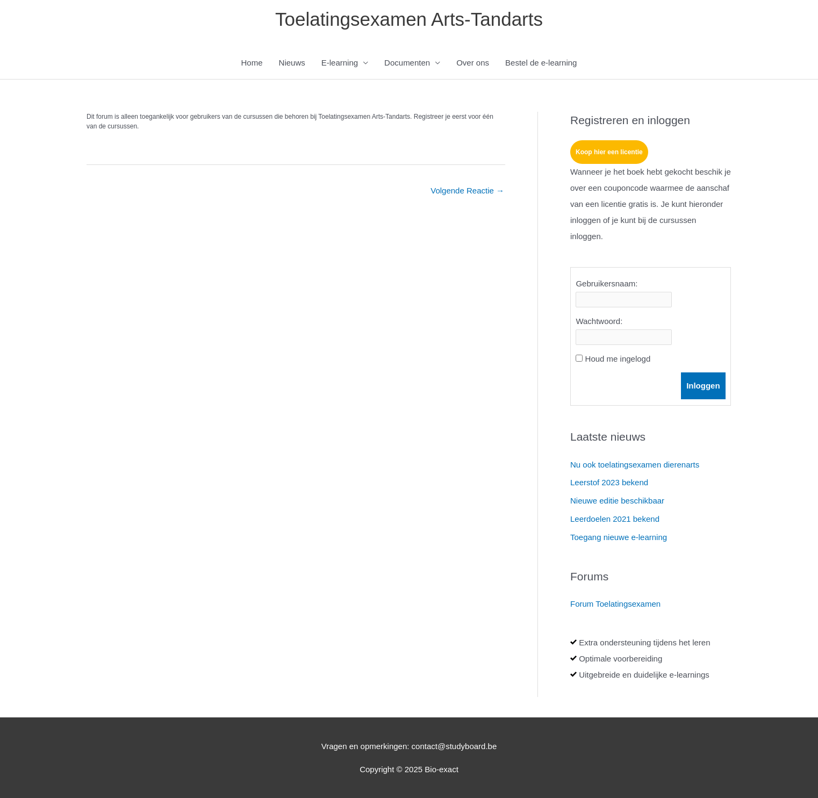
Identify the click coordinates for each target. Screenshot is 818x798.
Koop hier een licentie (609, 152)
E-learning (339, 62)
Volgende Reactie (467, 190)
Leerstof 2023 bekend (609, 482)
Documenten (407, 62)
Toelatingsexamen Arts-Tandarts (409, 19)
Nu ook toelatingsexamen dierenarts (634, 464)
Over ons (472, 62)
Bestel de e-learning (541, 62)
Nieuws (292, 62)
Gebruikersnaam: (606, 283)
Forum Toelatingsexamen (615, 603)
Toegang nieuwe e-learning (618, 537)
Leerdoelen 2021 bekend (614, 518)
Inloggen (703, 385)
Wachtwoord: (599, 321)
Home (252, 62)
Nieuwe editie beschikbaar (617, 500)
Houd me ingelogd (618, 358)
